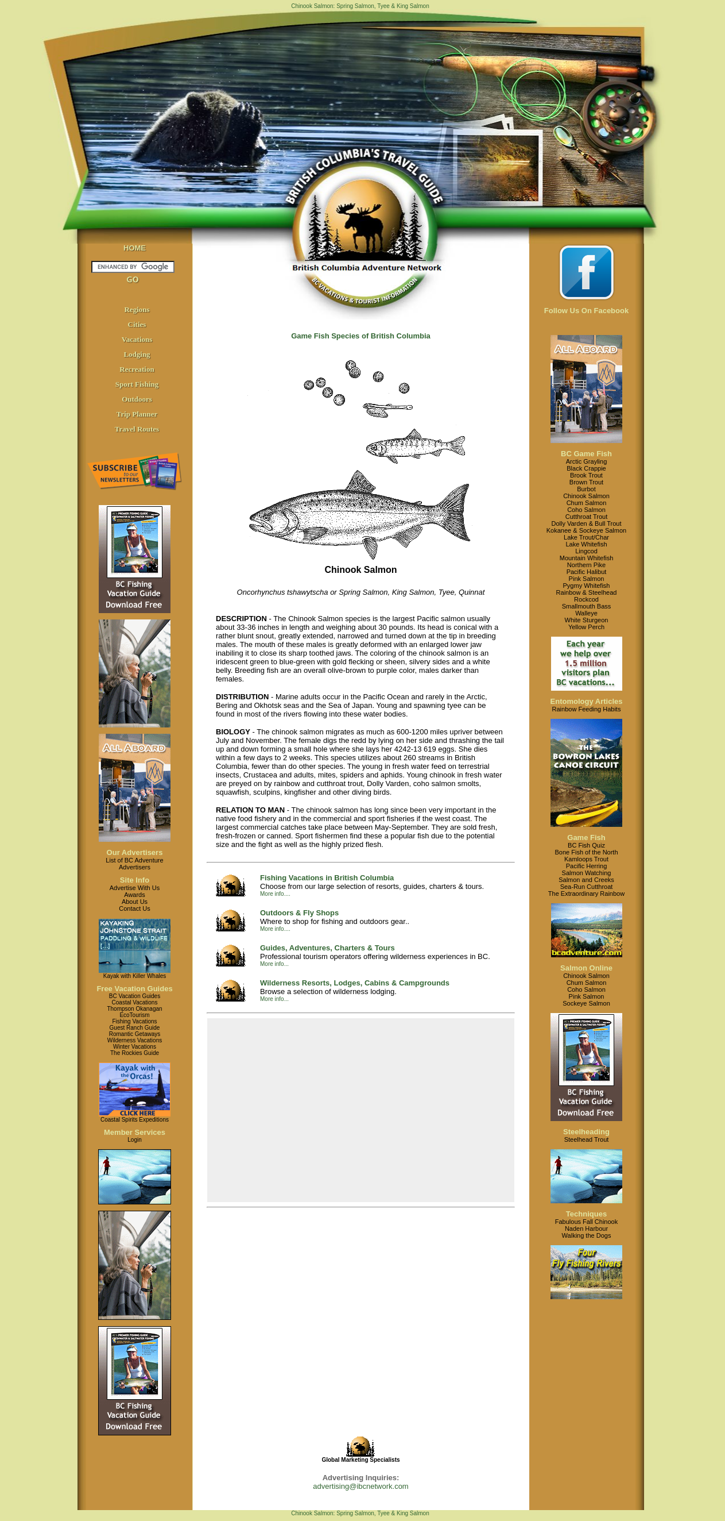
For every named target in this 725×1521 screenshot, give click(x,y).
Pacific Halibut (587, 571)
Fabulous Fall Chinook (586, 1221)
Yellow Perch (586, 626)
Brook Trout (586, 475)
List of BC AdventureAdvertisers (134, 864)
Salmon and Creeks (586, 879)
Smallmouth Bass (586, 606)
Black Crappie (586, 468)
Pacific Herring (586, 865)
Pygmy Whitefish (586, 585)
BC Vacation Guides (134, 996)
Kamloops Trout (586, 859)
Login (134, 1140)
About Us (135, 901)
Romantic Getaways (134, 1034)
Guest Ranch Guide (135, 1028)
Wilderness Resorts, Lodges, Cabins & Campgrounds (354, 983)
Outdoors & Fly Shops (299, 912)
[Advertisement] (361, 1110)
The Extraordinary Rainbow (586, 893)
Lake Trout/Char (586, 537)
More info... (274, 964)
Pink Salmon (586, 578)
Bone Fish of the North (586, 852)
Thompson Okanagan (134, 1009)
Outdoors (137, 399)
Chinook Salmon (586, 495)
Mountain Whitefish (587, 558)
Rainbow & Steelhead (586, 592)
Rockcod (586, 599)
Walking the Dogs (586, 1235)
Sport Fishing (137, 384)
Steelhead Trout (586, 1139)
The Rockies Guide (134, 1053)
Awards (134, 894)
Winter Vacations (134, 1046)
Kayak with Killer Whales (134, 976)
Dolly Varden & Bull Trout (586, 523)
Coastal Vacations (135, 1002)
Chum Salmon (587, 502)
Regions (136, 309)
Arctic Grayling (586, 461)
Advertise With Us (135, 887)
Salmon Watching (586, 872)
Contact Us (134, 908)
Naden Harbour (586, 1228)
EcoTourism (134, 1015)
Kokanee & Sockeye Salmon (586, 530)
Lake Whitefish (586, 544)
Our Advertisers (135, 852)
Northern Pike (586, 564)
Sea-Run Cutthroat (586, 886)
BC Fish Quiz (586, 845)
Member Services (134, 1132)
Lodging (136, 354)
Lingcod (586, 551)
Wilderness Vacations (134, 1040)
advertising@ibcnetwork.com (360, 1486)
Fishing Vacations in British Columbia (327, 877)
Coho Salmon (586, 509)
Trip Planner (137, 414)
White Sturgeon (586, 620)
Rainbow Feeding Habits (586, 709)
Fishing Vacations (134, 1021)
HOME (134, 248)
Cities (137, 324)
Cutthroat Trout (586, 516)
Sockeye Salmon (586, 1003)
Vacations (137, 339)
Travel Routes (137, 429)
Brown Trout (586, 482)
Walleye (586, 613)
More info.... (275, 894)
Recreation (136, 369)
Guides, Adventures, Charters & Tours (327, 948)
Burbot (586, 489)
